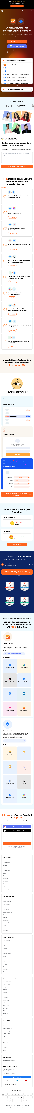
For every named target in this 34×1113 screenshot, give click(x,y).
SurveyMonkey (6, 1000)
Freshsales (5, 868)
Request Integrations (8, 1031)
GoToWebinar (6, 914)
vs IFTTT (5, 1050)
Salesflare (5, 878)
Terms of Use (19, 847)
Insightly (5, 865)
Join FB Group (17, 1077)
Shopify (5, 948)
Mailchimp (5, 917)
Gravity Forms (6, 984)
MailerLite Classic (7, 922)
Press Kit (5, 1039)
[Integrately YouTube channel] (26, 1080)
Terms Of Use (20, 1107)
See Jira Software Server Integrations (15, 741)
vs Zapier (5, 1045)
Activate (12, 201)
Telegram (5, 969)
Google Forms (6, 987)
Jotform (5, 989)
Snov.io (4, 883)
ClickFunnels (6, 920)
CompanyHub (6, 870)
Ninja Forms (6, 1005)
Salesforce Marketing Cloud (9, 928)
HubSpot (5, 907)
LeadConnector (7, 904)
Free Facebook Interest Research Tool (8, 1070)
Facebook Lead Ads (7, 899)
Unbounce (5, 997)
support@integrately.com (10, 1084)
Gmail (4, 945)
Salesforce (5, 860)
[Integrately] (2, 11)
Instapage (5, 1008)
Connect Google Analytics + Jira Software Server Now (18, 494)
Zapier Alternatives (7, 1028)
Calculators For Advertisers (9, 1073)
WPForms (5, 1003)
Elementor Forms (7, 981)
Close (4, 873)
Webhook (5, 943)
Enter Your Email (6, 836)
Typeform (5, 992)
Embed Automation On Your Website (11, 1063)
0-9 (3, 1094)
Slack (4, 956)
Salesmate (5, 881)
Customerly (6, 889)
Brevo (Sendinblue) (7, 912)
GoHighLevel (6, 909)
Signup (4, 1036)
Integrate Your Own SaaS (9, 1060)
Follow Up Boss (6, 862)
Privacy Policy (13, 1107)
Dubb (4, 886)
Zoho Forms (6, 1010)
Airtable (5, 964)
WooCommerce (7, 953)
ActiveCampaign (7, 901)
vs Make (5, 1047)
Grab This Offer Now (17, 6)
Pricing (4, 1025)
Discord (5, 961)
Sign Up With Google (17, 46)
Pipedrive (5, 875)
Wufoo (4, 995)
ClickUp (5, 951)
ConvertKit (5, 925)
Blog (4, 1023)
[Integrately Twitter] (7, 1080)
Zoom (4, 966)
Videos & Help (6, 1033)
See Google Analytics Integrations (14, 653)
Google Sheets (6, 940)
